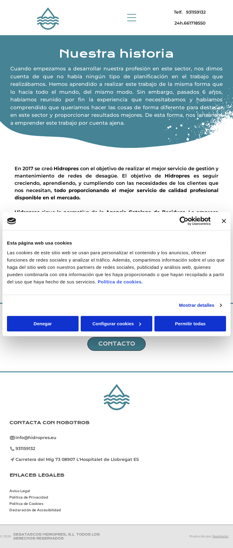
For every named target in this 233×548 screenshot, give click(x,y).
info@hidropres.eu (35, 437)
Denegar (43, 323)
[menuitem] (22, 490)
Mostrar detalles (196, 305)
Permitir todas (190, 323)
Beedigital (220, 536)
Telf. (178, 12)
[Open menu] (131, 17)
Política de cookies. (120, 281)
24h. (179, 23)
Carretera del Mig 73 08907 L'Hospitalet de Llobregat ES (77, 459)
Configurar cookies (116, 323)
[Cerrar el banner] (224, 221)
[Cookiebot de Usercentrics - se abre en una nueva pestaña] (184, 220)
